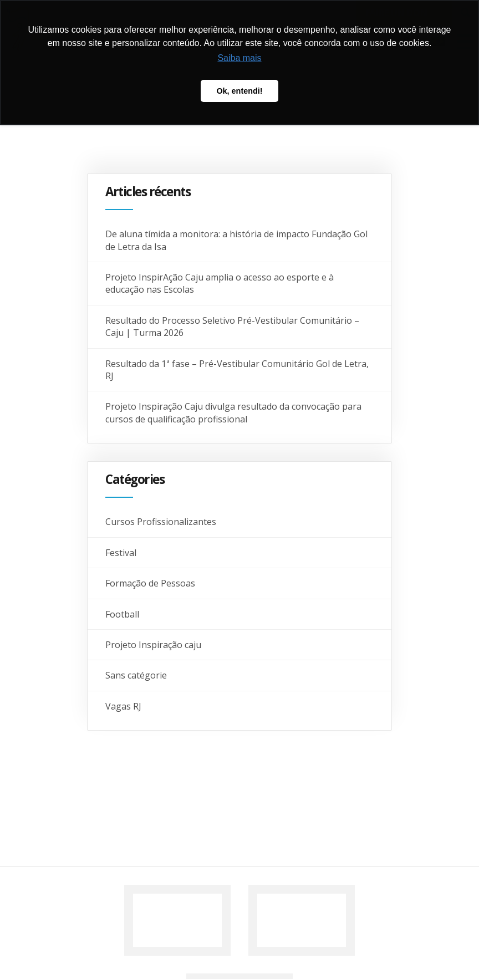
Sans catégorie (136, 675)
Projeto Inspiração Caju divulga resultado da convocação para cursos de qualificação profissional (233, 412)
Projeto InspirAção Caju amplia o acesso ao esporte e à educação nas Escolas (219, 283)
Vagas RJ (123, 706)
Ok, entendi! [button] (239, 90)
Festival (120, 553)
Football (122, 614)
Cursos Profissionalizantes (160, 522)
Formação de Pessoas (150, 583)
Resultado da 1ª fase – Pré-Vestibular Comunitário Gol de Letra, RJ (237, 370)
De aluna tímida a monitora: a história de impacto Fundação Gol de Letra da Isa (236, 240)
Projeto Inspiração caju (153, 645)
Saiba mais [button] (239, 58)
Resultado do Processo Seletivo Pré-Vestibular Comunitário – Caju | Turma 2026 (232, 326)
